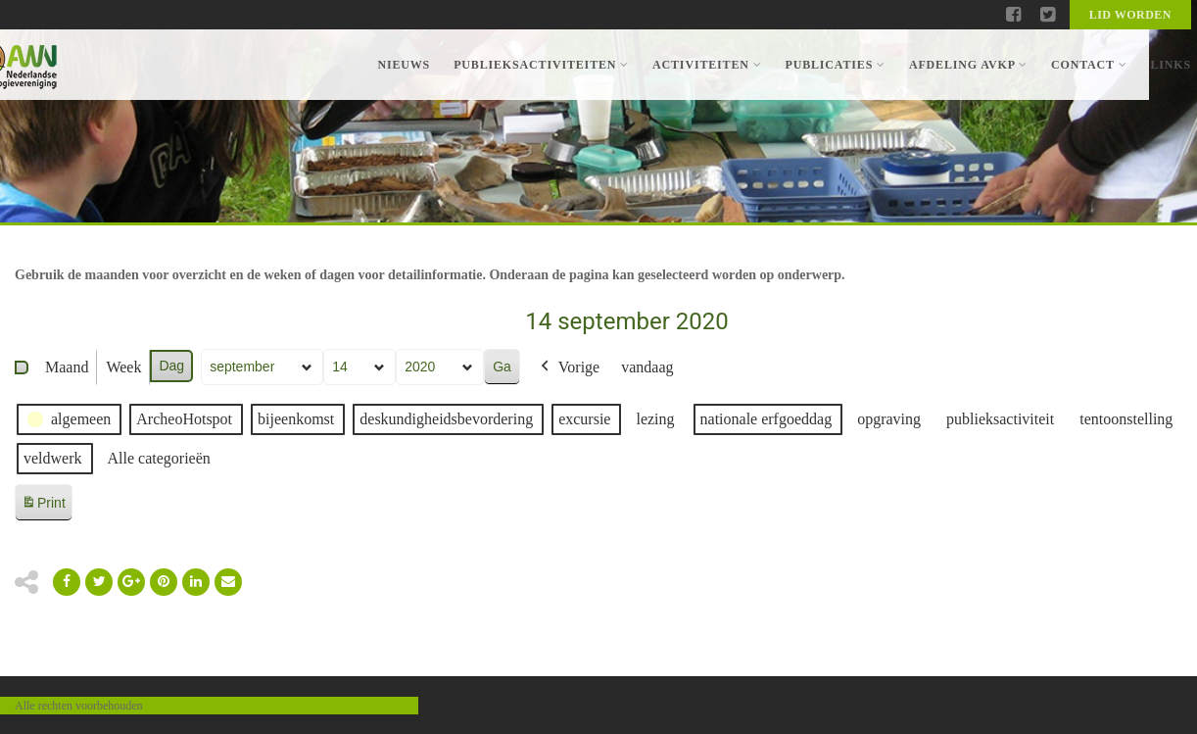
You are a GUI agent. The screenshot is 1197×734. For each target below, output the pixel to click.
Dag (171, 365)
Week (123, 367)
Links (1170, 65)
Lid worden (1130, 15)
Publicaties (835, 65)
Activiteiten (706, 65)
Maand (66, 367)
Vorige (568, 367)
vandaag (647, 367)
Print (43, 506)
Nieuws (403, 65)
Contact (1088, 65)
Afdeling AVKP (968, 65)
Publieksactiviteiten (541, 65)
